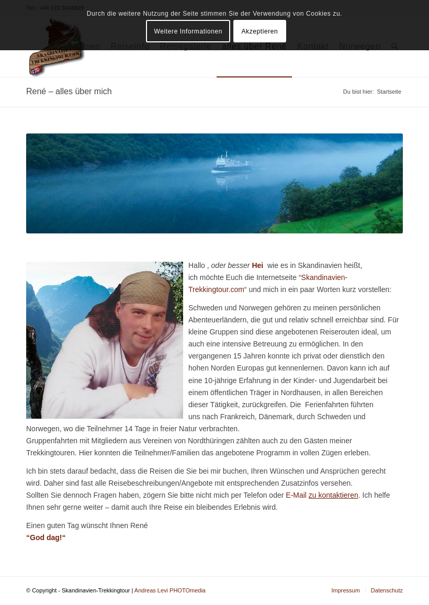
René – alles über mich (69, 91)
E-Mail (322, 495)
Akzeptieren (259, 31)
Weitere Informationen (188, 31)
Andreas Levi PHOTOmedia (170, 590)
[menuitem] (345, 590)
